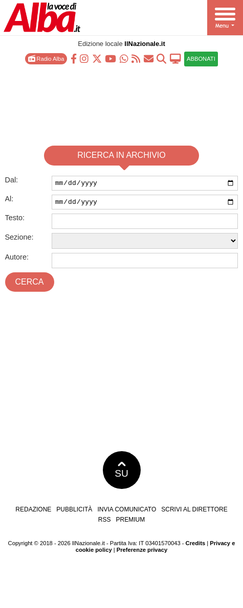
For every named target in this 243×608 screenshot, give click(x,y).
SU (121, 473)
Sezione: (19, 240)
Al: (9, 200)
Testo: (15, 221)
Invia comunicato (126, 512)
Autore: (17, 260)
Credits (196, 546)
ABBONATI (201, 59)
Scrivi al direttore (194, 512)
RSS (104, 522)
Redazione (33, 512)
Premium (130, 522)
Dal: (11, 180)
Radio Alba (46, 58)
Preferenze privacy (142, 553)
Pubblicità (74, 512)
